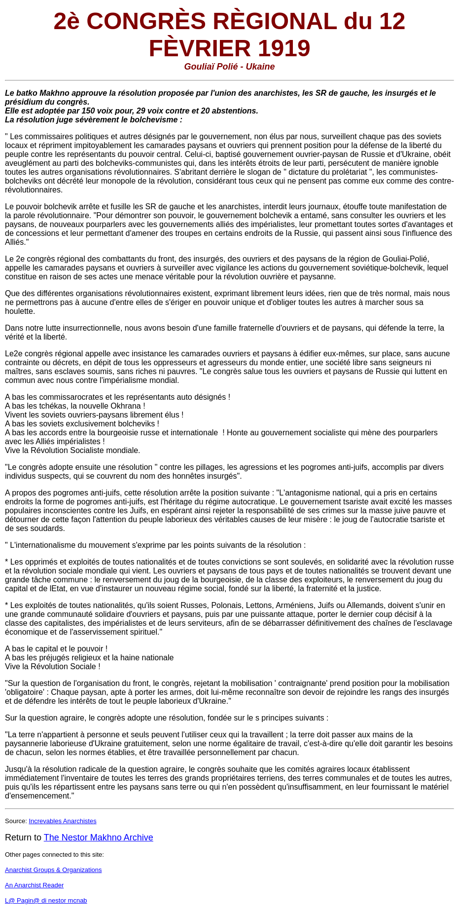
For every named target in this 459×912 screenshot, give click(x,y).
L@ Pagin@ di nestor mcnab (46, 900)
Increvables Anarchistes (62, 821)
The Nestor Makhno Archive (98, 837)
